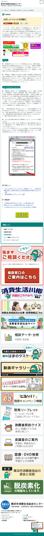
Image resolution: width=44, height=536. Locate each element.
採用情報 (4, 520)
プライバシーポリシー (8, 517)
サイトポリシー (6, 518)
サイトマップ (5, 515)
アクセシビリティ (28, 517)
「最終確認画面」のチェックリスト (13, 194)
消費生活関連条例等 (29, 520)
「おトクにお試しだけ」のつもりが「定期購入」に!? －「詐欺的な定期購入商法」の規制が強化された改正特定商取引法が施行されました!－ (22, 190)
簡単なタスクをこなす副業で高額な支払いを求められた (18, 205)
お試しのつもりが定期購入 (28, 10)
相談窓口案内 (7, 232)
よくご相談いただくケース (11, 237)
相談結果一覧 (19, 10)
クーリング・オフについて (11, 240)
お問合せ (25, 518)
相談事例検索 (12, 10)
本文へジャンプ (4, 1)
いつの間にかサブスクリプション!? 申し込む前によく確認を (20, 207)
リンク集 (25, 515)
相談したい (7, 10)
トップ (2, 10)
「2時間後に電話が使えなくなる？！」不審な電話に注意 (19, 203)
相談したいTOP (8, 229)
